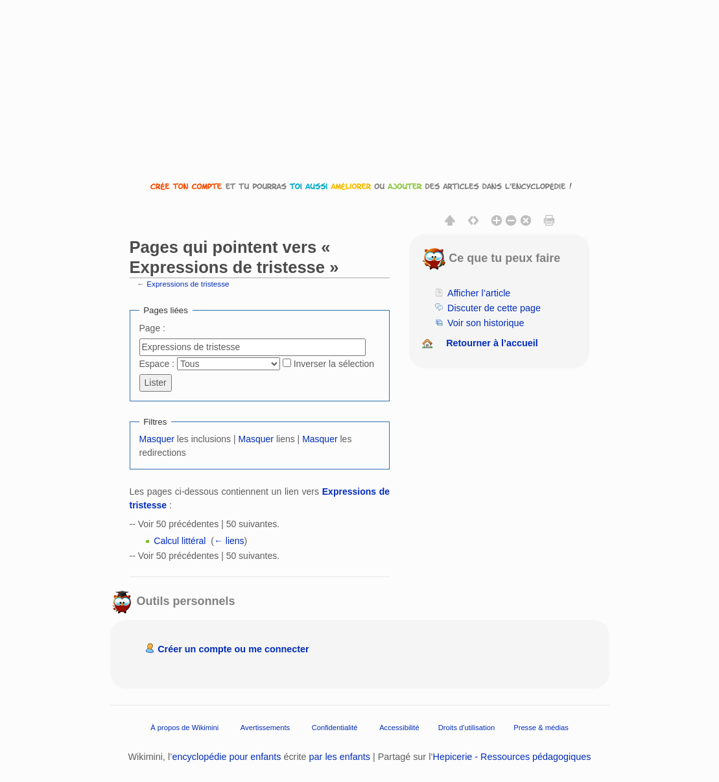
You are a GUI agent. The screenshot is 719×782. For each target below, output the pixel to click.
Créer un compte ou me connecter (233, 649)
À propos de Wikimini (184, 727)
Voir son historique (485, 323)
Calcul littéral (180, 541)
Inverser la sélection (334, 364)
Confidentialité (335, 727)
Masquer (156, 439)
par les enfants (339, 757)
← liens (229, 541)
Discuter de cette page (494, 308)
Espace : (156, 364)
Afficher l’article (478, 293)
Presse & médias (541, 727)
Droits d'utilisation (466, 727)
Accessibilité (399, 727)
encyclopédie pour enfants (226, 757)
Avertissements (265, 727)
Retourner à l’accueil (492, 343)
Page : (152, 328)
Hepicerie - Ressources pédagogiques (512, 757)
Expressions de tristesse (188, 283)
